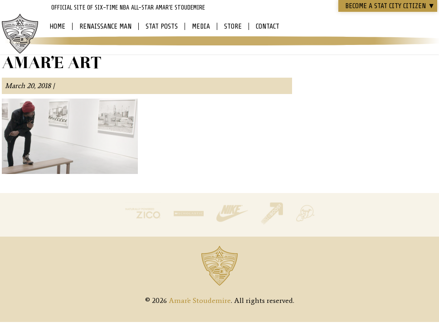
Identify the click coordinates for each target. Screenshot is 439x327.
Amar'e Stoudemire (20, 34)
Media (201, 26)
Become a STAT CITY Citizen (390, 6)
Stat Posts (162, 26)
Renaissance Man (105, 26)
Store (233, 26)
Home (57, 26)
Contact (267, 26)
